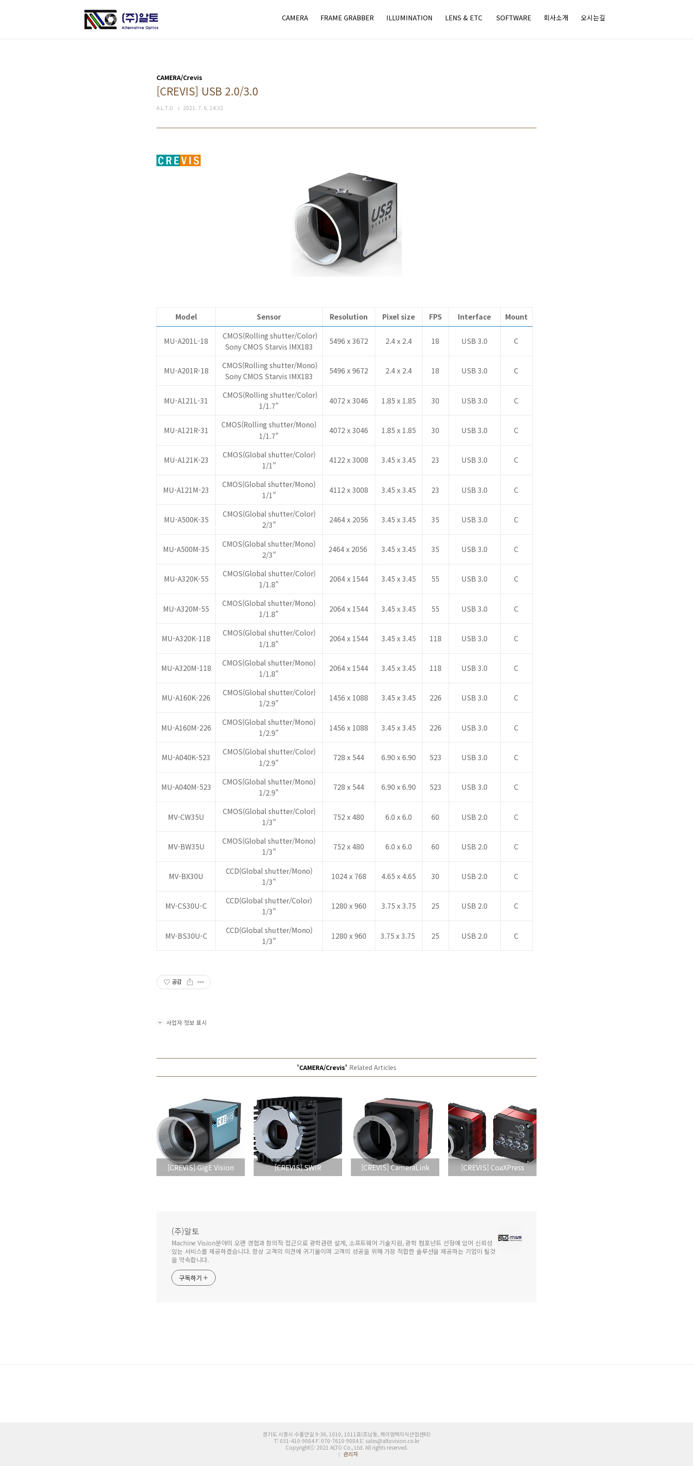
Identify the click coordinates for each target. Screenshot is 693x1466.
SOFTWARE (513, 17)
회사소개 (556, 17)
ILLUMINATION (409, 17)
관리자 (350, 1454)
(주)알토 (185, 1231)
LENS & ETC (463, 17)
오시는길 (593, 17)
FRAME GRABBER (347, 17)
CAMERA (295, 17)
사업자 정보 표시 (181, 1022)
